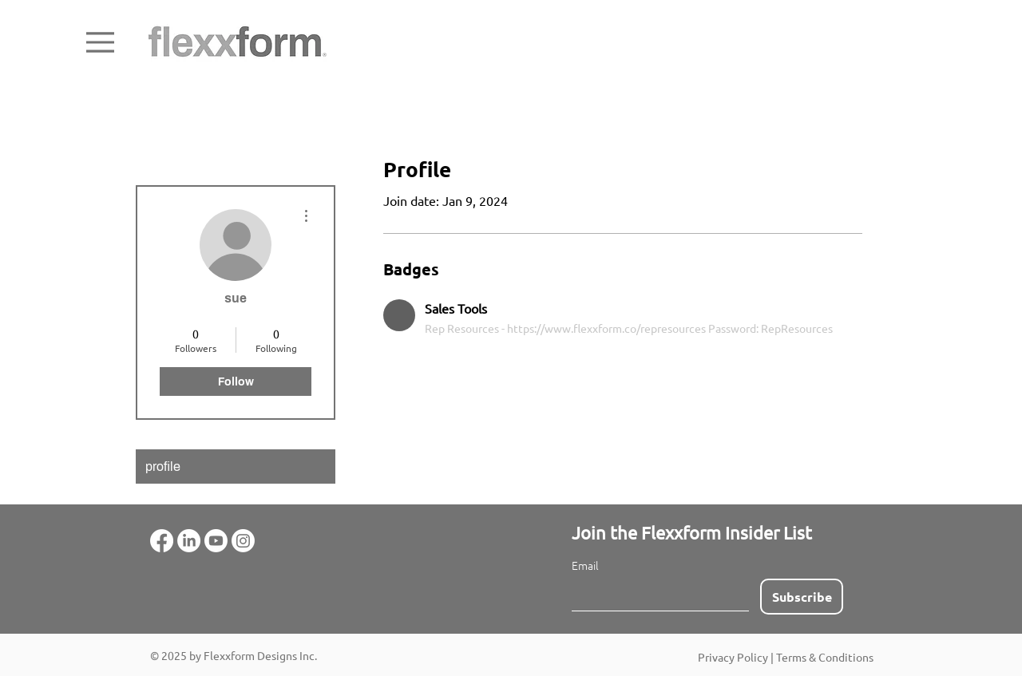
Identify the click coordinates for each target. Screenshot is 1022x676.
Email (585, 565)
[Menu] (100, 42)
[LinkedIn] (188, 540)
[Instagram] (243, 540)
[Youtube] (216, 540)
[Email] (655, 595)
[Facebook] (161, 540)
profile (162, 466)
